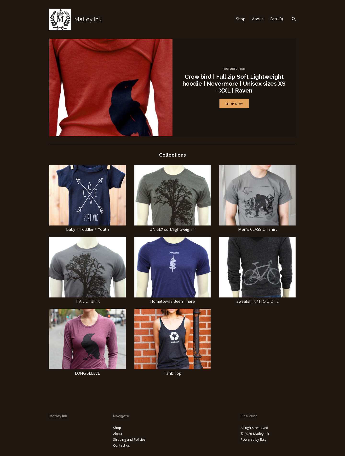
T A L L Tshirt (87, 298)
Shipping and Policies (129, 439)
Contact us (121, 445)
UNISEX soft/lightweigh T (172, 226)
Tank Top (172, 370)
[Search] (294, 19)
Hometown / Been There (172, 298)
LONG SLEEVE (87, 370)
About (257, 19)
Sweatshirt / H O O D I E (257, 298)
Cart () (276, 19)
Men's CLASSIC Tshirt (257, 226)
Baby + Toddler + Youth (87, 226)
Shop (240, 19)
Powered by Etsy (253, 439)
